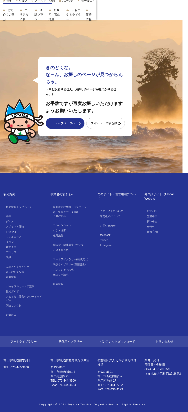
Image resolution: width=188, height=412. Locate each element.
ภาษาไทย (152, 231)
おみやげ (11, 231)
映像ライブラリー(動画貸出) (69, 264)
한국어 (151, 226)
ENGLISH (152, 211)
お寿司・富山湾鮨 (120, 15)
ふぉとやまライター (151, 15)
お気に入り (12, 314)
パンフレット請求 (63, 269)
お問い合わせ (107, 225)
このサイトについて (111, 211)
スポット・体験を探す (105, 123)
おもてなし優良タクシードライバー (24, 298)
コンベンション (62, 225)
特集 (8, 216)
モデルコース (13, 236)
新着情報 (178, 15)
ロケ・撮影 (59, 230)
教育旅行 (58, 235)
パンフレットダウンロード (117, 341)
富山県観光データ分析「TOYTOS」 (66, 214)
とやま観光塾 (60, 250)
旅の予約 (11, 247)
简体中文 (152, 221)
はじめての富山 (46, 15)
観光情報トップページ (19, 206)
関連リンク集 (13, 305)
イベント (11, 241)
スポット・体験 (15, 226)
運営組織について (110, 216)
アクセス (11, 252)
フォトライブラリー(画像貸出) (70, 259)
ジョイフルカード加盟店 (20, 286)
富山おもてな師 (15, 271)
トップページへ (65, 123)
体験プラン (96, 15)
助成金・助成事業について (68, 244)
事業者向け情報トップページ (69, 206)
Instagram (105, 245)
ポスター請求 (60, 274)
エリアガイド (72, 15)
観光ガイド (12, 291)
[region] (111, 4)
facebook (105, 234)
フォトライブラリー (23, 341)
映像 (8, 257)
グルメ (10, 221)
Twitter (104, 240)
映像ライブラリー (70, 341)
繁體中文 (152, 216)
